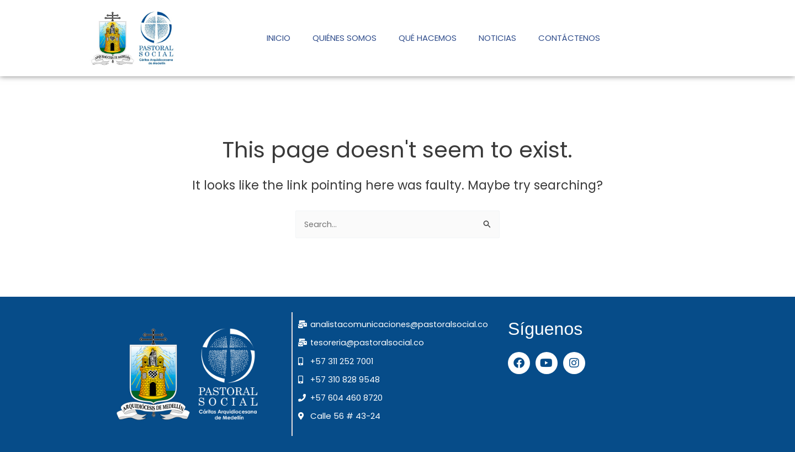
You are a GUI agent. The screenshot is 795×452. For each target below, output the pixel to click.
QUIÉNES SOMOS (344, 38)
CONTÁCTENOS (569, 38)
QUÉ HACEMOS (428, 38)
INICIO (278, 38)
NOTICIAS (497, 38)
